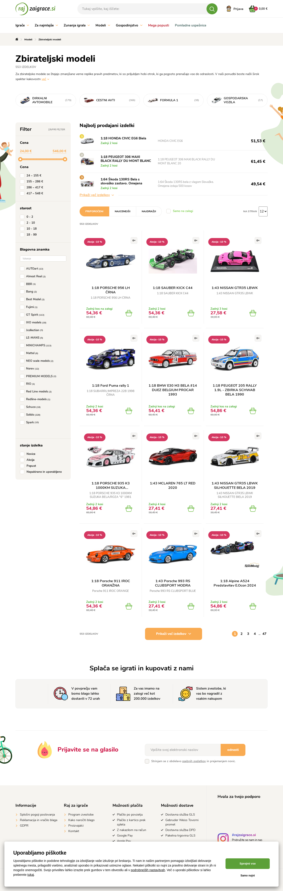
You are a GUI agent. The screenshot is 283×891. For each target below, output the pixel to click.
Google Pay (125, 835)
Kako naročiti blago (81, 820)
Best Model (33, 299)
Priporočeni (94, 211)
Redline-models (36, 399)
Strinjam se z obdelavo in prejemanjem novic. (193, 761)
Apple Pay (124, 841)
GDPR (24, 825)
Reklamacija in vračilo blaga (38, 820)
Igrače (22, 25)
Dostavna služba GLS (180, 814)
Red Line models (37, 392)
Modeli (103, 25)
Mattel (30, 353)
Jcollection (32, 330)
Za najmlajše (46, 25)
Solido (31, 415)
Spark (30, 422)
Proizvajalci (76, 825)
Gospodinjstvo (129, 25)
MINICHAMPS (37, 345)
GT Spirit (33, 315)
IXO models (34, 323)
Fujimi (30, 307)
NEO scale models (38, 361)
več (44, 79)
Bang (29, 292)
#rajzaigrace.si (244, 835)
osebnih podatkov (194, 761)
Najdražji (149, 211)
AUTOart (32, 269)
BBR (29, 284)
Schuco (31, 407)
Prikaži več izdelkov (97, 195)
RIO (28, 384)
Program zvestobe (81, 814)
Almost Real (34, 276)
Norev (30, 369)
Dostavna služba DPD (180, 830)
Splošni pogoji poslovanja (37, 814)
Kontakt (73, 831)
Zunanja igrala (77, 25)
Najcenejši (122, 211)
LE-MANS (32, 338)
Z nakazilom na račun (131, 830)
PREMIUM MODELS (39, 376)
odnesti (233, 750)
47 (264, 634)
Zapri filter (56, 129)
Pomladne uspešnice (190, 25)
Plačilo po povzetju (130, 814)
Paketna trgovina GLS (180, 835)
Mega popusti (158, 25)
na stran (250, 211)
